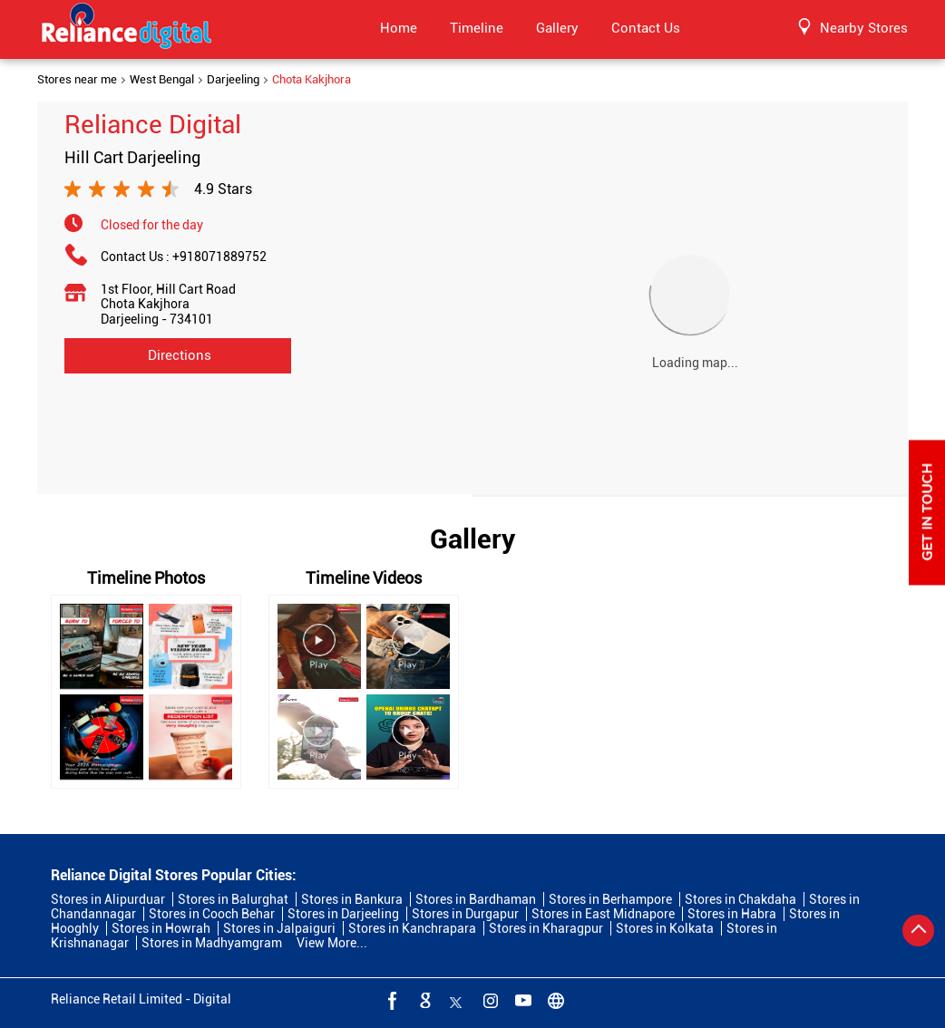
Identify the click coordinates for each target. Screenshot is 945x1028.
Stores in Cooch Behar (212, 914)
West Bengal (162, 79)
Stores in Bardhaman (475, 899)
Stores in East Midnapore (603, 914)
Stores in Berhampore (610, 899)
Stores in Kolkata (665, 928)
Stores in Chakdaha (740, 899)
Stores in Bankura (352, 899)
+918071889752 (219, 256)
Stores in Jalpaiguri (279, 928)
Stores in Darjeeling (343, 914)
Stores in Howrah (161, 928)
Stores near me (77, 79)
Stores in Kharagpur (546, 928)
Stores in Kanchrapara (412, 928)
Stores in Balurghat (233, 899)
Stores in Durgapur (465, 914)
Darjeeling (233, 79)
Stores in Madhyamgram (211, 943)
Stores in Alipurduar (108, 899)
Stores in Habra (731, 914)
